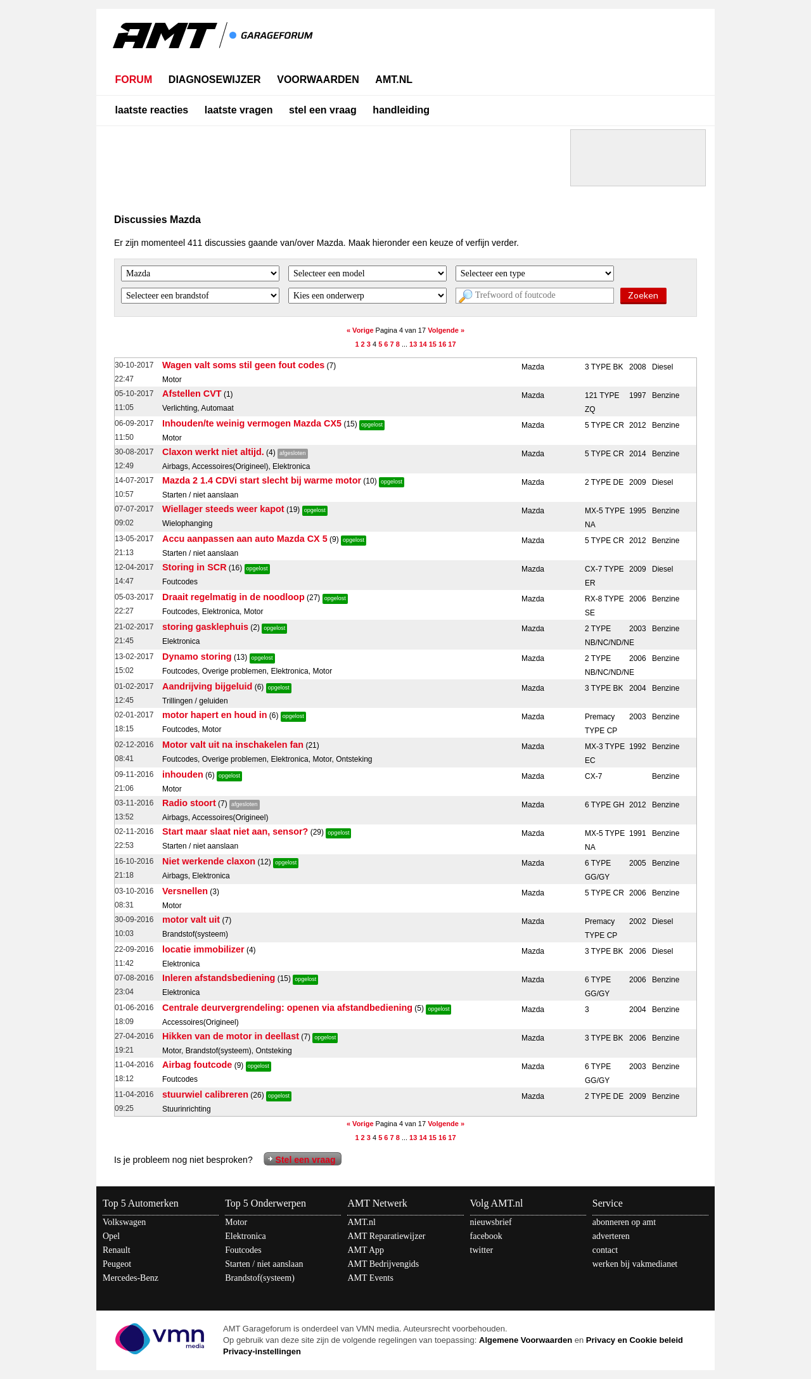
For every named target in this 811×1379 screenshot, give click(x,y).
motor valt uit (191, 919)
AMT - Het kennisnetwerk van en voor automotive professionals (214, 43)
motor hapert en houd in (214, 715)
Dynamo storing (197, 656)
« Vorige (360, 330)
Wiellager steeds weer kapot (223, 509)
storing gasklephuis (205, 627)
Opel (111, 1236)
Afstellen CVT (192, 393)
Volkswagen (124, 1222)
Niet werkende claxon (208, 861)
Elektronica (245, 1236)
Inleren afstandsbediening (218, 978)
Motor (236, 1222)
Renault (117, 1250)
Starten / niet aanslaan (264, 1264)
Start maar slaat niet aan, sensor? (235, 831)
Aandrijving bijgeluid (207, 686)
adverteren (611, 1236)
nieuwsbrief (491, 1222)
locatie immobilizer (203, 949)
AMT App (365, 1250)
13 (413, 344)
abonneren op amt (624, 1222)
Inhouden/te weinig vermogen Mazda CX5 (252, 423)
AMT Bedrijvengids (383, 1264)
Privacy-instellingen (262, 1351)
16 (442, 344)
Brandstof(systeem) (260, 1278)
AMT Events (370, 1278)
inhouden (182, 774)
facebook (486, 1236)
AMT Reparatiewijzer (386, 1236)
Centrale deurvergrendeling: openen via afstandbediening (287, 1008)
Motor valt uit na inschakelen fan (232, 745)
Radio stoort (189, 803)
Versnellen (185, 891)
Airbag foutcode (197, 1065)
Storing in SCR (194, 567)
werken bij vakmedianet (635, 1264)
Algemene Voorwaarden (525, 1340)
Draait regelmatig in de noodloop (233, 597)
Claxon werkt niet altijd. (213, 452)
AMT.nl (361, 1222)
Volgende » (446, 330)
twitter (482, 1250)
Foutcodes (243, 1250)
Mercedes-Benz (130, 1278)
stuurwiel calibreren (205, 1094)
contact (605, 1250)
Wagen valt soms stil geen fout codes (243, 365)
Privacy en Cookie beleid (634, 1340)
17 (452, 344)
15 (433, 344)
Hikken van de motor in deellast (230, 1036)
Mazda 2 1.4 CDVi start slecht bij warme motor (261, 480)
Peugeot (117, 1264)
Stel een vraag (306, 1160)
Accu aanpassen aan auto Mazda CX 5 (245, 539)
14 (422, 344)
